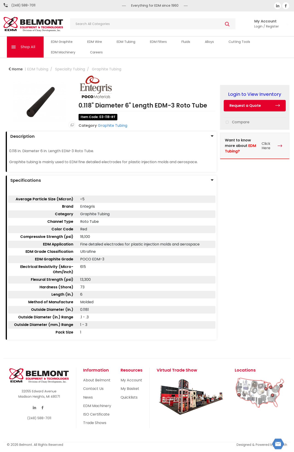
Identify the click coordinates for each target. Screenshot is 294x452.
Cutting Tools (239, 41)
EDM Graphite (62, 41)
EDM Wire (94, 41)
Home (15, 69)
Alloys (209, 41)
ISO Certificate (96, 414)
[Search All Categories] (152, 23)
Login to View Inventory (254, 94)
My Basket (130, 388)
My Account (131, 380)
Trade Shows (94, 422)
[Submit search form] (227, 24)
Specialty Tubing (70, 69)
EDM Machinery (63, 52)
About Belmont (96, 380)
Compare (236, 122)
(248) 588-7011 (23, 5)
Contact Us (93, 388)
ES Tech (281, 445)
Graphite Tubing (106, 69)
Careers (96, 52)
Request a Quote (245, 105)
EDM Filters (158, 41)
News (88, 397)
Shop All (28, 47)
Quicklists (129, 397)
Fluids (185, 41)
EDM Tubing (126, 41)
